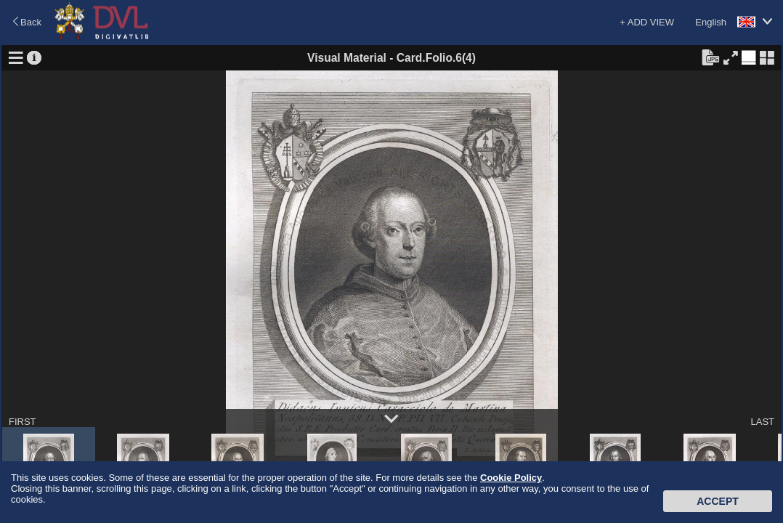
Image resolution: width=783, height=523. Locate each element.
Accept (718, 501)
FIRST (22, 421)
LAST (762, 421)
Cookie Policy (511, 477)
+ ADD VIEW (647, 22)
